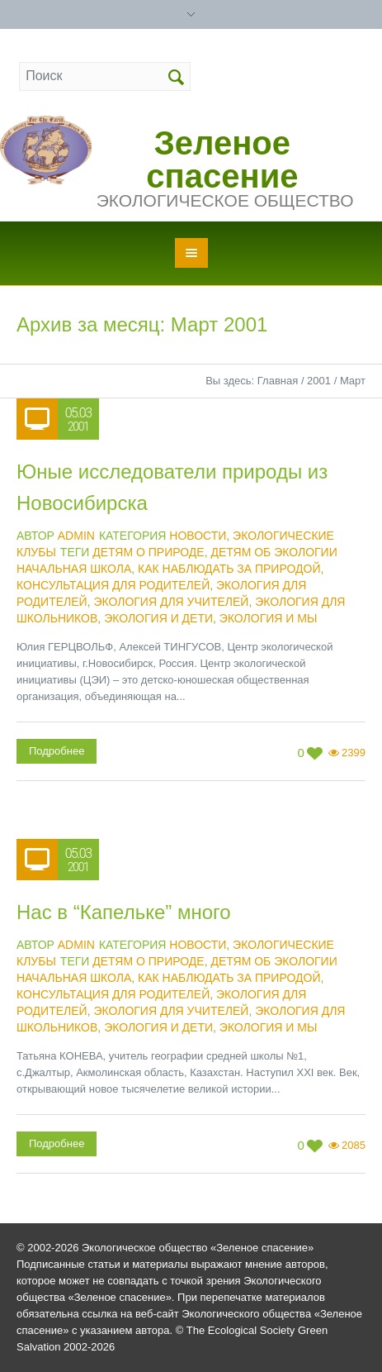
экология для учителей (170, 601)
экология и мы (268, 618)
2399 (353, 752)
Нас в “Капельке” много (124, 912)
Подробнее (56, 751)
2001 (319, 380)
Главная (277, 380)
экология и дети (158, 618)
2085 (353, 1145)
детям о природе (148, 552)
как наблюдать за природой (229, 568)
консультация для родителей (113, 585)
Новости (197, 535)
